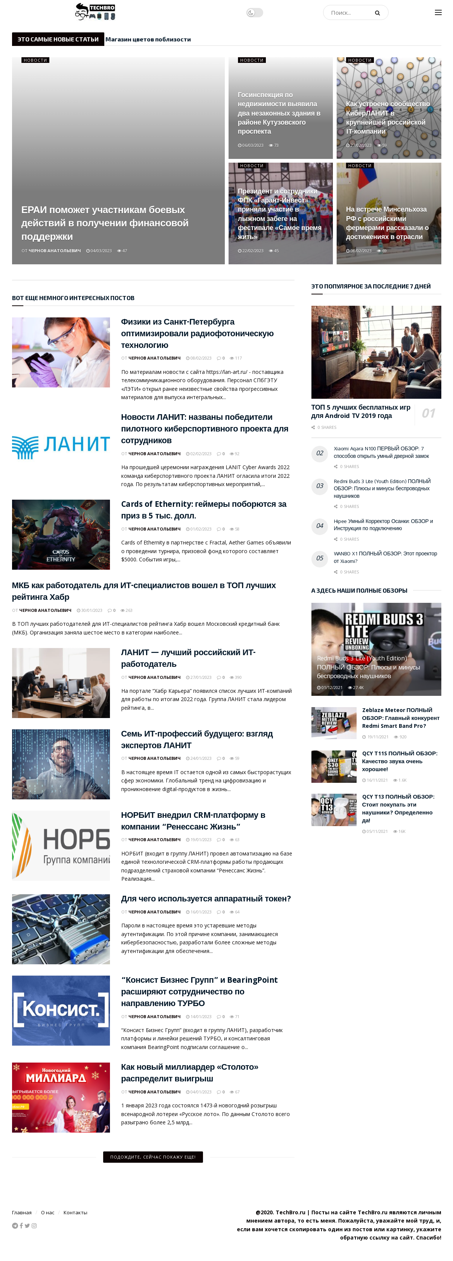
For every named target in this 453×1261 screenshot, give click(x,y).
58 (234, 529)
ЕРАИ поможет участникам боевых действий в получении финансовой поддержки (105, 224)
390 (236, 677)
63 (234, 839)
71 (234, 1016)
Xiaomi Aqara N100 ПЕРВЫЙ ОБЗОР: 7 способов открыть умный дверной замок (381, 453)
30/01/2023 (89, 610)
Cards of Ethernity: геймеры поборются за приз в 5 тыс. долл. (204, 511)
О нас (47, 1212)
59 (382, 145)
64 (234, 912)
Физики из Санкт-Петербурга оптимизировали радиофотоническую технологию (197, 334)
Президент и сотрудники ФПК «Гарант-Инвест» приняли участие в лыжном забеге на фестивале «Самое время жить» (280, 215)
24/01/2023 (199, 758)
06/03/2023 (251, 145)
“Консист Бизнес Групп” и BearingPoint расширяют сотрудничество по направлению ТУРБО (199, 992)
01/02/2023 (199, 529)
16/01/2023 (199, 912)
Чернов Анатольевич (55, 250)
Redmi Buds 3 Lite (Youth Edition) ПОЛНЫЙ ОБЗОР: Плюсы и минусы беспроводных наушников (382, 489)
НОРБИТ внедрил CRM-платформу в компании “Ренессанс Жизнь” (193, 822)
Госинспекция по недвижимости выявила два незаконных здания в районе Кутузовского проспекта (279, 114)
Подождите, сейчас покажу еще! (153, 1157)
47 (122, 250)
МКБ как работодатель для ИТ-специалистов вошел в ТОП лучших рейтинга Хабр (144, 592)
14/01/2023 (199, 1016)
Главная (22, 1212)
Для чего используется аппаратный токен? (206, 899)
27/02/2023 (359, 145)
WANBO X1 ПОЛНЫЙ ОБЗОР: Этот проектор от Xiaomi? (385, 558)
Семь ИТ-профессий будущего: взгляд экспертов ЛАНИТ (197, 740)
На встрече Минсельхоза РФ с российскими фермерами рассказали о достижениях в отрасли (387, 224)
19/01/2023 (199, 839)
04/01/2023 (199, 1092)
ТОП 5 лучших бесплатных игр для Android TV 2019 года (360, 412)
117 (236, 358)
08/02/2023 (359, 250)
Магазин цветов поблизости (148, 39)
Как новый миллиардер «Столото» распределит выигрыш (190, 1073)
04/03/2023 (99, 250)
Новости (35, 60)
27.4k (356, 687)
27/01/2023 (199, 677)
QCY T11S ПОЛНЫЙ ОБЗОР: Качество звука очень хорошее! (400, 762)
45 (274, 250)
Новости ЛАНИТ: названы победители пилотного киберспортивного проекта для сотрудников (204, 430)
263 (126, 610)
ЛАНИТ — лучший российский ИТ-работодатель (188, 659)
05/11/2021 (375, 831)
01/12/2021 (330, 687)
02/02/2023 (199, 453)
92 (234, 453)
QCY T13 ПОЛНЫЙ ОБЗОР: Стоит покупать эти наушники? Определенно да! (398, 809)
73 (274, 145)
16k (399, 831)
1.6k (400, 780)
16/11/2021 (375, 780)
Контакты (75, 1212)
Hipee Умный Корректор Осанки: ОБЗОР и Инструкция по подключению (383, 526)
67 (234, 1092)
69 (382, 250)
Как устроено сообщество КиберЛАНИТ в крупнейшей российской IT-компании (388, 118)
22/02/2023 (251, 250)
